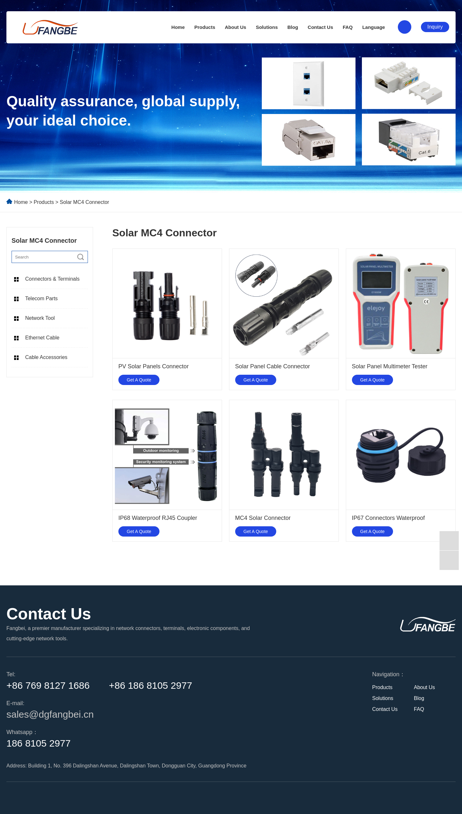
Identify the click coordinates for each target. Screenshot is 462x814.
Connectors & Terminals (52, 279)
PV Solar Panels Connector (153, 366)
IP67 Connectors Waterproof (388, 518)
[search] (80, 257)
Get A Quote (139, 379)
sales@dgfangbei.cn (50, 714)
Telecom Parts (41, 298)
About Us (235, 27)
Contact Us (320, 27)
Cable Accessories (46, 357)
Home (178, 27)
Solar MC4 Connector (84, 202)
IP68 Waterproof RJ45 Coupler (157, 518)
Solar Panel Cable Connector (272, 366)
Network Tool (40, 318)
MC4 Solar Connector (263, 518)
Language (373, 27)
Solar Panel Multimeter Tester (390, 366)
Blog (292, 27)
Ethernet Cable (42, 337)
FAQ (348, 27)
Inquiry (435, 27)
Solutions (267, 27)
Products (204, 27)
